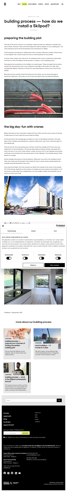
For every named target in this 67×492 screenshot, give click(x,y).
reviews (40, 4)
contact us (6, 449)
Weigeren (33, 265)
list (45, 447)
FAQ (36, 417)
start (19, 4)
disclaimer (52, 482)
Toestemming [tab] (11, 231)
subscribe (25, 433)
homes (24, 4)
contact (37, 421)
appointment (55, 4)
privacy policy (60, 482)
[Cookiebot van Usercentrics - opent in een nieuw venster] (57, 226)
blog (37, 16)
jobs (36, 415)
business (6, 422)
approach (7, 416)
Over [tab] (55, 231)
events (47, 4)
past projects (32, 4)
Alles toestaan (54, 265)
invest (37, 419)
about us (37, 412)
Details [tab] (33, 231)
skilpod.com (31, 16)
